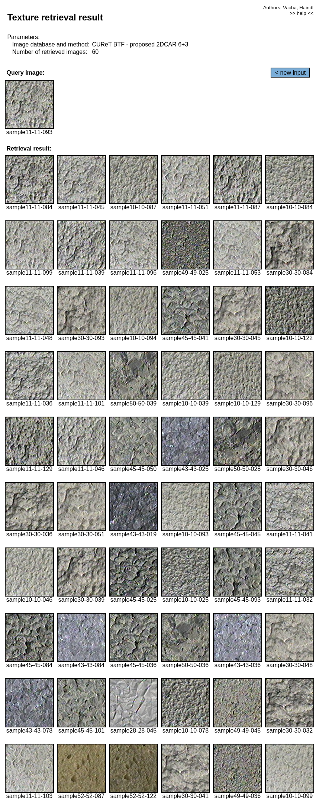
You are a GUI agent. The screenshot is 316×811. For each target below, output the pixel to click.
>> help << (301, 13)
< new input (290, 73)
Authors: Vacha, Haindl (288, 7)
